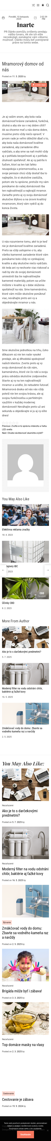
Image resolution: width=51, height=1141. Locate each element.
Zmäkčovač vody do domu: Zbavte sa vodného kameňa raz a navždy (22, 730)
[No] (47, 1133)
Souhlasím (25, 1134)
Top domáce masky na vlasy (23, 1044)
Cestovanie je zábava (17, 1099)
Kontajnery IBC (10, 566)
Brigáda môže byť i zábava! (22, 991)
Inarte (25, 24)
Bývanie (7, 922)
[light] (42, 5)
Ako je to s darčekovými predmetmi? (21, 651)
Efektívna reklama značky (16, 529)
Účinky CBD (8, 603)
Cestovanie (8, 1093)
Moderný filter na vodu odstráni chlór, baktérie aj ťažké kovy (22, 690)
